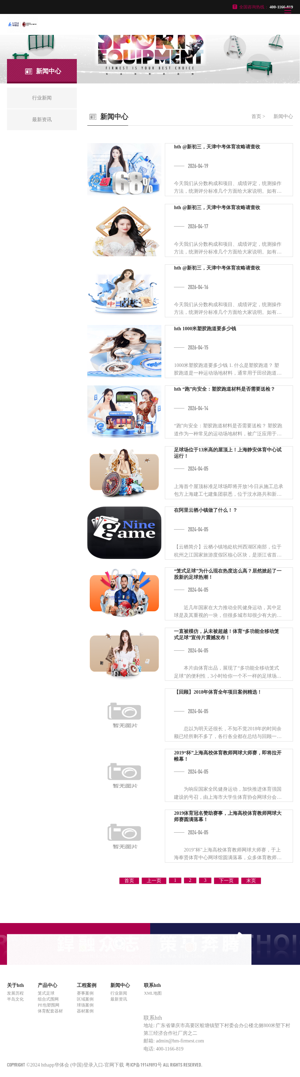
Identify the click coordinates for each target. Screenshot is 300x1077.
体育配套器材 (50, 1011)
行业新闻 (118, 993)
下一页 (226, 880)
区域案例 (85, 999)
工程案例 (86, 985)
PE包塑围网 (48, 1005)
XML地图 (153, 993)
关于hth (15, 985)
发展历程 (15, 993)
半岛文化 (15, 999)
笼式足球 (46, 993)
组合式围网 (48, 999)
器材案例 (85, 1011)
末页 (251, 880)
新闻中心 (283, 116)
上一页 (154, 880)
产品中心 (47, 985)
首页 (256, 116)
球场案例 (85, 1005)
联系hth (152, 985)
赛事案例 (85, 993)
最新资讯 (118, 999)
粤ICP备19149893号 (143, 1065)
